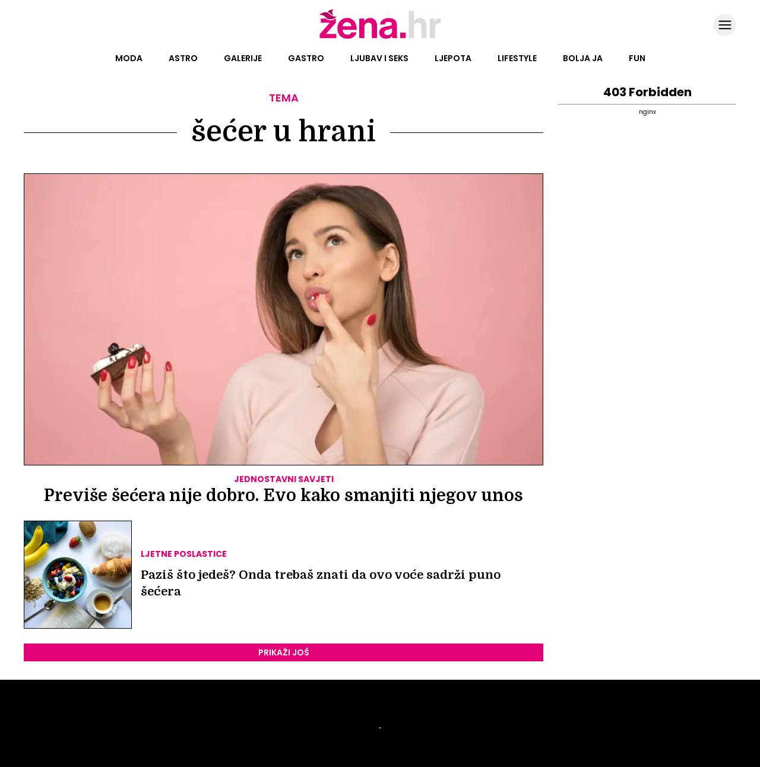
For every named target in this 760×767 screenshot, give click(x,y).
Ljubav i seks (379, 58)
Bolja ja (583, 58)
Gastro (306, 58)
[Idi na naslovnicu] (380, 37)
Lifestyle (517, 58)
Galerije (243, 58)
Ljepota (453, 58)
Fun (637, 58)
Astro (183, 58)
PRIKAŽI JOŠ (283, 652)
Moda (128, 58)
